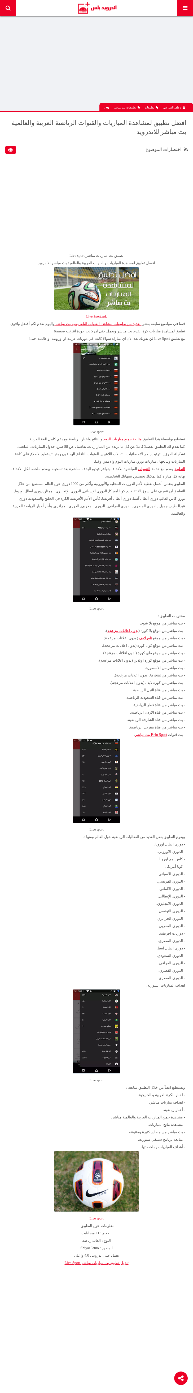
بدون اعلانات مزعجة (122, 631)
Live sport (96, 1218)
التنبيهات (144, 469)
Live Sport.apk (96, 316)
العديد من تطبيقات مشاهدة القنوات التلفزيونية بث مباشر (98, 324)
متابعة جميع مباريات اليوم (122, 439)
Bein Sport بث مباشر (151, 735)
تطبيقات (151, 107)
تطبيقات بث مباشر (127, 107)
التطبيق (179, 469)
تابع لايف (145, 638)
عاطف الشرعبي (174, 107)
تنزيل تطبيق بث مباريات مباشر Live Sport (97, 1263)
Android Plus (97, 8)
